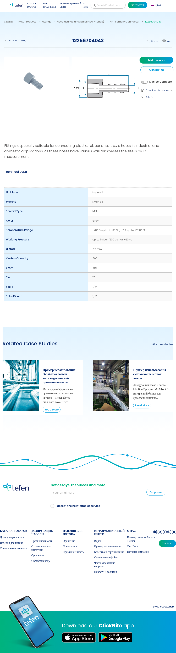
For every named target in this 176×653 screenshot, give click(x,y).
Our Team (133, 546)
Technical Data (15, 172)
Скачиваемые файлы (106, 557)
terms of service (89, 506)
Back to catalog (17, 40)
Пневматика (70, 546)
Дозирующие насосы (12, 537)
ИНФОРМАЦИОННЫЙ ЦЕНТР (70, 5)
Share (154, 41)
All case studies (162, 344)
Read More (52, 409)
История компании (138, 552)
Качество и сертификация (109, 552)
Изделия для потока (11, 543)
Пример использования (107, 546)
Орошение (37, 555)
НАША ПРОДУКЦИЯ (49, 5)
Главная (8, 21)
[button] (158, 5)
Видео (97, 541)
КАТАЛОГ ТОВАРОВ (31, 5)
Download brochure (157, 90)
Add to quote (156, 60)
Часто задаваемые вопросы (104, 564)
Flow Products (27, 21)
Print (169, 41)
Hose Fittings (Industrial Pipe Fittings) (80, 21)
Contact (167, 543)
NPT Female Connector (124, 21)
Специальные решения (13, 548)
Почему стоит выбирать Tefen (141, 539)
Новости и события (105, 572)
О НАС (86, 5)
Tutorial (150, 97)
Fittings (46, 21)
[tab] (15, 172)
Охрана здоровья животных (41, 548)
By (163, 606)
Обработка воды (40, 561)
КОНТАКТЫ (137, 5)
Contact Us (156, 70)
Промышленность (41, 541)
